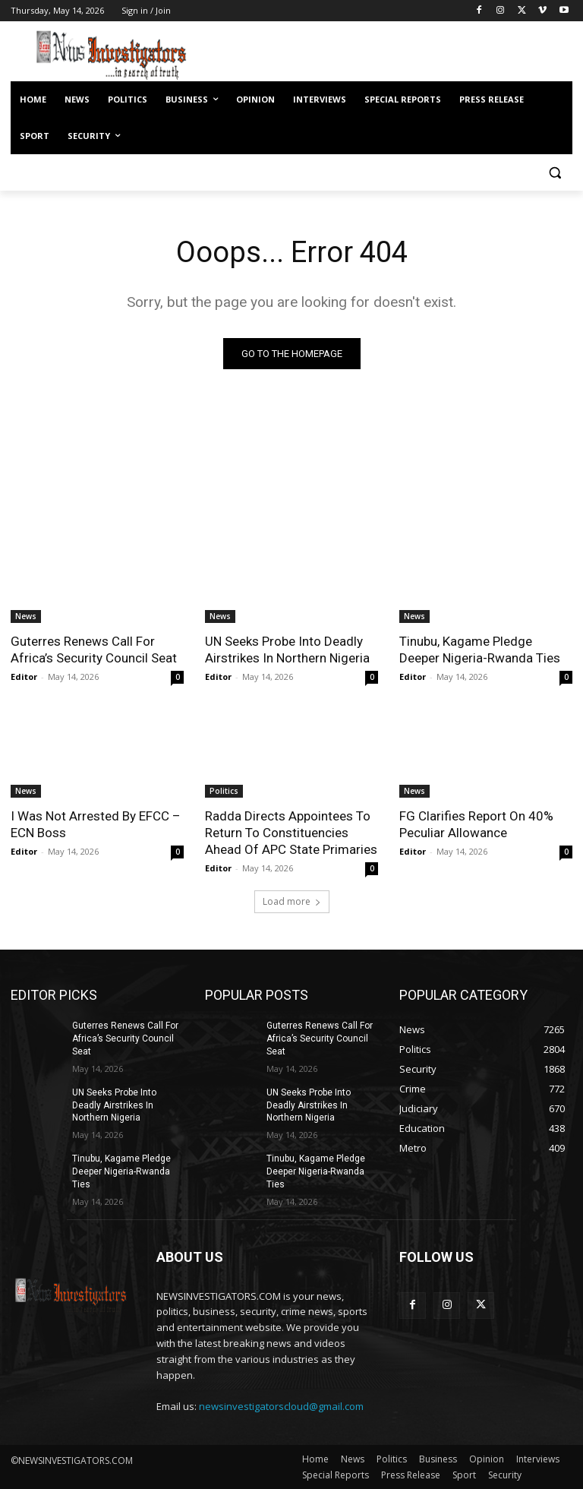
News (25, 616)
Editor (24, 676)
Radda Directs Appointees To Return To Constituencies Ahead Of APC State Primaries (291, 832)
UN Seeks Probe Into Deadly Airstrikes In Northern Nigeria (287, 649)
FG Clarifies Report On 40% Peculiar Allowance (476, 824)
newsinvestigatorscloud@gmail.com (281, 1406)
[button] (554, 173)
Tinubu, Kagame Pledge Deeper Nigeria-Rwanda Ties (479, 649)
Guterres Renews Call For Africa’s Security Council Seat (94, 649)
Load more (292, 901)
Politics (224, 791)
